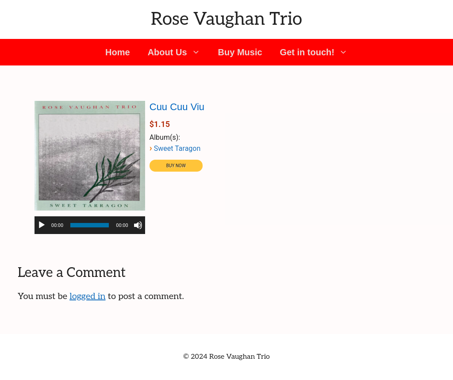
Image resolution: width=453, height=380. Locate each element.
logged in (87, 296)
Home (117, 52)
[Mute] (138, 225)
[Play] (41, 225)
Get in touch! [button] (318, 52)
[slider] (89, 225)
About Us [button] (178, 52)
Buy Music (240, 52)
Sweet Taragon (177, 148)
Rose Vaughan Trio (226, 19)
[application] (90, 225)
